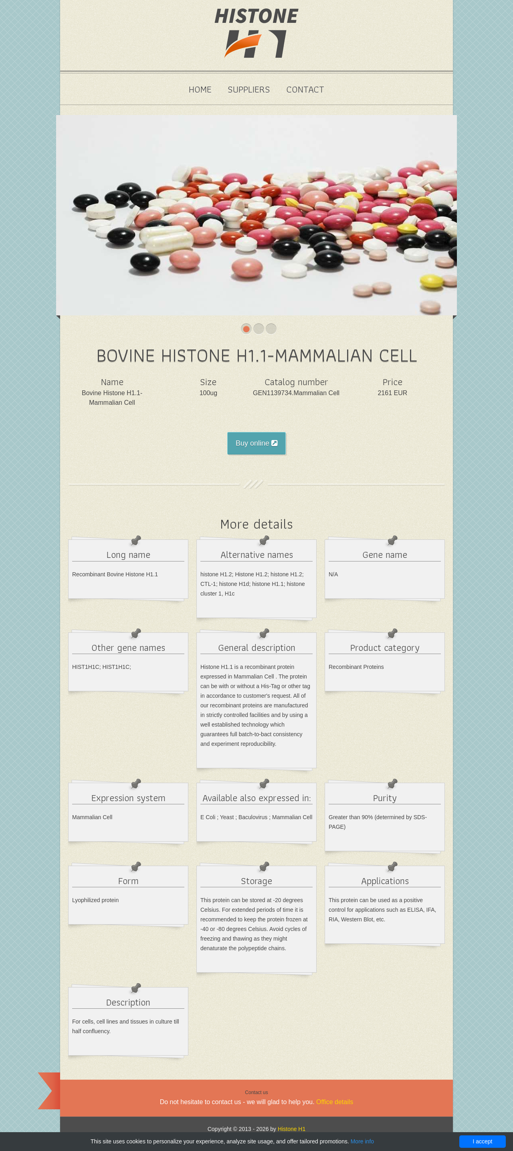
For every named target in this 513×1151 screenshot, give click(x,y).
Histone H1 (291, 1129)
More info (362, 1141)
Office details (334, 1101)
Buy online (256, 443)
